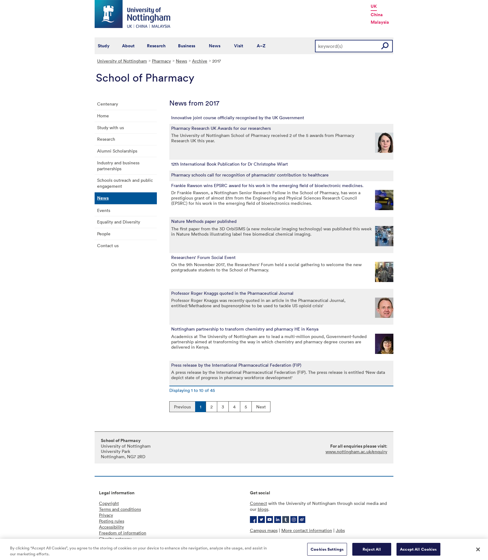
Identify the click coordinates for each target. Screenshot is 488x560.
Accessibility (111, 527)
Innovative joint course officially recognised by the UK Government (237, 117)
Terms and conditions (120, 509)
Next (261, 407)
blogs (263, 509)
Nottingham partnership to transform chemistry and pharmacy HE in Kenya (244, 329)
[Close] (478, 551)
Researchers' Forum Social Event (203, 257)
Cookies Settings (327, 552)
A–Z (261, 46)
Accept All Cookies (418, 552)
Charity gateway (115, 539)
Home (103, 116)
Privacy (106, 515)
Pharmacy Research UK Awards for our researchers (221, 128)
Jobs (340, 530)
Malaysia (380, 22)
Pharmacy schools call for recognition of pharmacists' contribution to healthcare (250, 174)
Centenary (107, 104)
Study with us (110, 127)
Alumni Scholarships (117, 151)
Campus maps (264, 530)
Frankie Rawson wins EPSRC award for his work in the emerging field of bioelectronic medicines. (267, 185)
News (214, 46)
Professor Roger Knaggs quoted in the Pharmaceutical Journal (232, 293)
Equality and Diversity (118, 222)
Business (186, 46)
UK (374, 6)
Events (103, 210)
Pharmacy (161, 61)
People (103, 234)
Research (156, 46)
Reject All (372, 552)
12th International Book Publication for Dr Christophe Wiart (229, 164)
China (377, 15)
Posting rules (111, 521)
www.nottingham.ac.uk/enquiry (356, 451)
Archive (199, 61)
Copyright (109, 503)
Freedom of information (122, 533)
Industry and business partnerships (118, 166)
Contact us (108, 245)
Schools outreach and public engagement (125, 183)
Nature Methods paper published (204, 221)
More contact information (306, 530)
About (128, 46)
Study (104, 46)
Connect (258, 503)
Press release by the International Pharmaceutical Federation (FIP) (236, 365)
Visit (238, 46)
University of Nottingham (122, 61)
